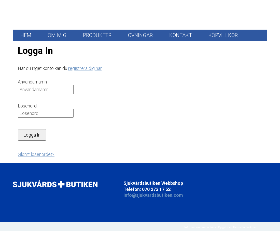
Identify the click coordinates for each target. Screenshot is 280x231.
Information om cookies (200, 227)
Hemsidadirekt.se (244, 227)
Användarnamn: (33, 81)
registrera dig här (85, 68)
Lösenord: (27, 105)
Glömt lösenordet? (36, 154)
